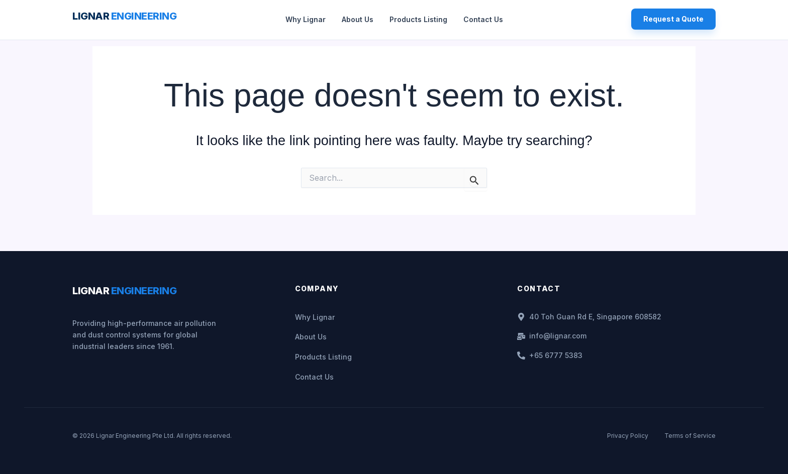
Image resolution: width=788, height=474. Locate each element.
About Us (357, 19)
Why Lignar (305, 19)
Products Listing (418, 19)
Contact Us (483, 19)
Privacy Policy (627, 433)
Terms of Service (690, 433)
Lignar (124, 16)
